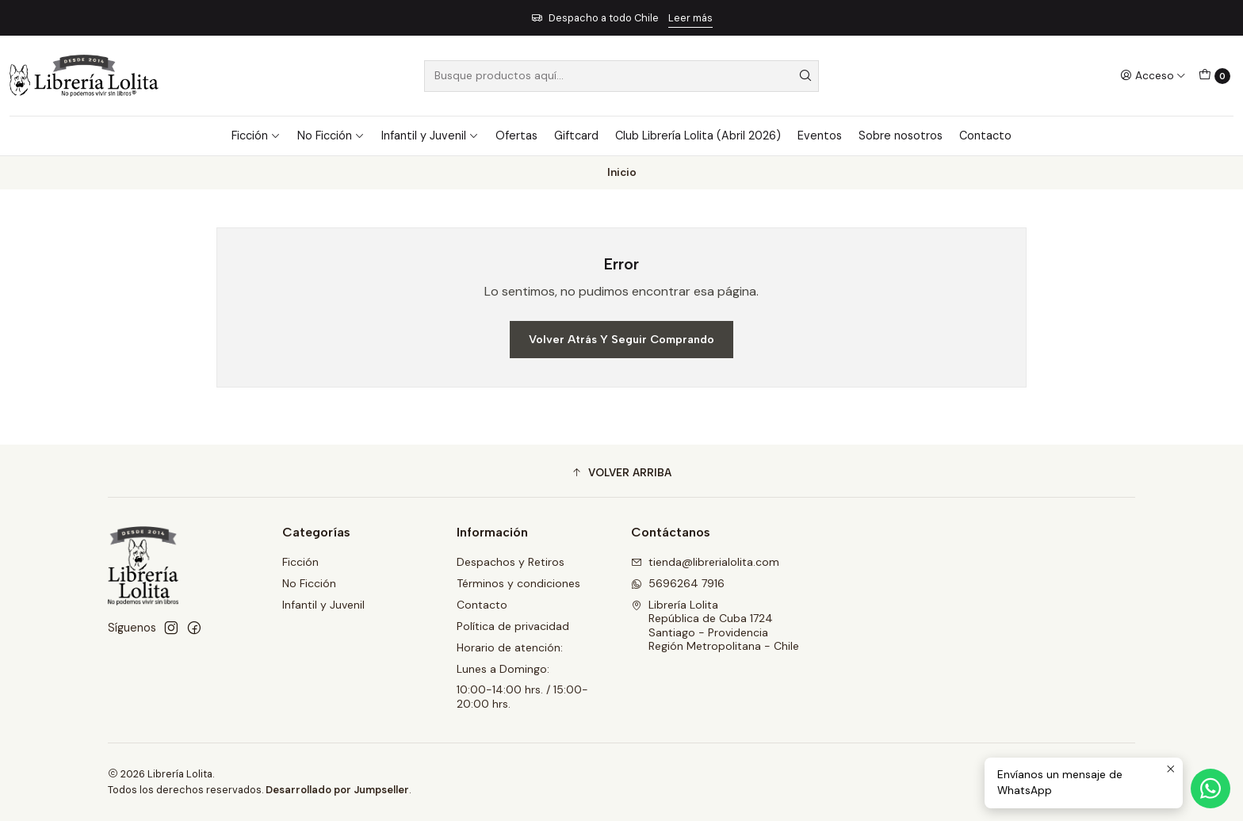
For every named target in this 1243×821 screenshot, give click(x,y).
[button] (621, 473)
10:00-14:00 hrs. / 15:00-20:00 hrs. (522, 696)
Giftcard (576, 135)
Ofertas (516, 135)
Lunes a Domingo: (503, 669)
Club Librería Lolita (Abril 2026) (698, 135)
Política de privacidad (513, 626)
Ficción (256, 135)
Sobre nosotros (901, 135)
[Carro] (1214, 76)
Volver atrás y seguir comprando (621, 339)
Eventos (819, 135)
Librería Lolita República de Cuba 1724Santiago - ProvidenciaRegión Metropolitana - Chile (715, 626)
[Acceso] (1153, 75)
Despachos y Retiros (510, 562)
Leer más (690, 18)
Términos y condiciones (518, 583)
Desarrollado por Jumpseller (337, 789)
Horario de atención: (510, 647)
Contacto (985, 135)
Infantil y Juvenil (430, 135)
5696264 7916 (678, 583)
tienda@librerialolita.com (705, 562)
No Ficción (331, 135)
